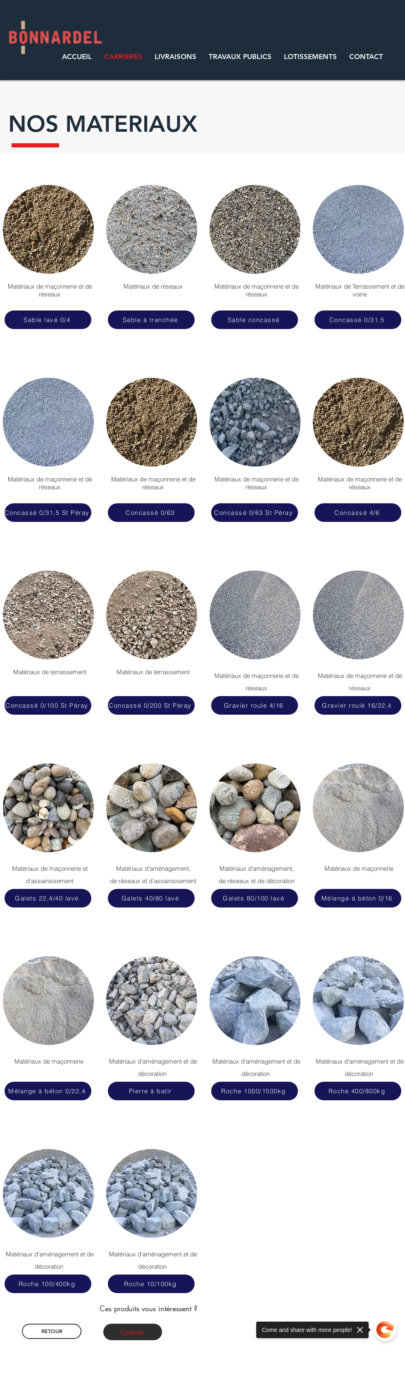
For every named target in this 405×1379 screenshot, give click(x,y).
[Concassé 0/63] (151, 512)
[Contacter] (132, 1332)
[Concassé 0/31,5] (357, 319)
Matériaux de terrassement (153, 672)
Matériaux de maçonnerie (49, 1061)
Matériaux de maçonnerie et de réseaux (50, 290)
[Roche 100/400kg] (48, 1284)
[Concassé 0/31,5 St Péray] (48, 512)
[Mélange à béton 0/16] (357, 898)
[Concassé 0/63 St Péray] (254, 512)
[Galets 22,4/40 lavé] (48, 898)
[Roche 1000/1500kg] (254, 1091)
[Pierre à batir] (151, 1091)
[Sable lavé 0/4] (48, 319)
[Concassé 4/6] (357, 512)
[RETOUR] (51, 1331)
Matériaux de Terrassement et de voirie (360, 290)
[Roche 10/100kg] (151, 1284)
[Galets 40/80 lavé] (151, 898)
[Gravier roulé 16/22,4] (357, 705)
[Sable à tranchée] (151, 319)
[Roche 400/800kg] (357, 1091)
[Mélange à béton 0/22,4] (48, 1091)
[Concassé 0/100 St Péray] (48, 705)
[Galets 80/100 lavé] (254, 898)
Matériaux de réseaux (153, 286)
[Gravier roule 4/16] (254, 705)
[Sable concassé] (254, 319)
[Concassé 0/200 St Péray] (151, 705)
